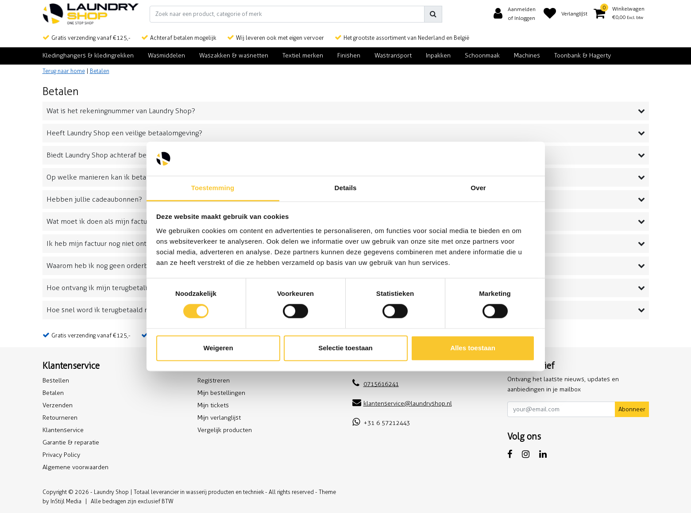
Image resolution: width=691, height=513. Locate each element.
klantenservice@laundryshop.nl (402, 403)
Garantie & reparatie (70, 442)
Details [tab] (346, 187)
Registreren (213, 380)
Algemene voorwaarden (75, 467)
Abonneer (631, 409)
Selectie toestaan (345, 348)
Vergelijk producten (224, 430)
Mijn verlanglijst (219, 417)
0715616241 (375, 384)
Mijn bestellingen (221, 393)
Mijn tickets (213, 405)
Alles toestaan (472, 348)
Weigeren (218, 348)
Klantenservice (63, 430)
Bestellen (55, 380)
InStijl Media (65, 501)
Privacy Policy (61, 455)
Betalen (99, 71)
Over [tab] (478, 187)
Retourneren (59, 417)
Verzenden (57, 405)
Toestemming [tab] (213, 187)
